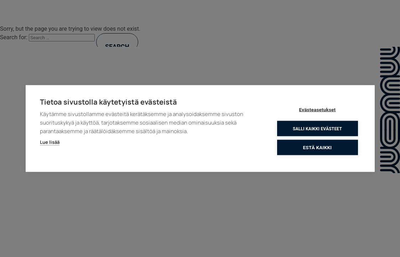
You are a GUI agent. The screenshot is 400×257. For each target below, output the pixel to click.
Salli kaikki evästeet (317, 128)
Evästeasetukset (317, 109)
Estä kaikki (317, 147)
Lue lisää (49, 142)
